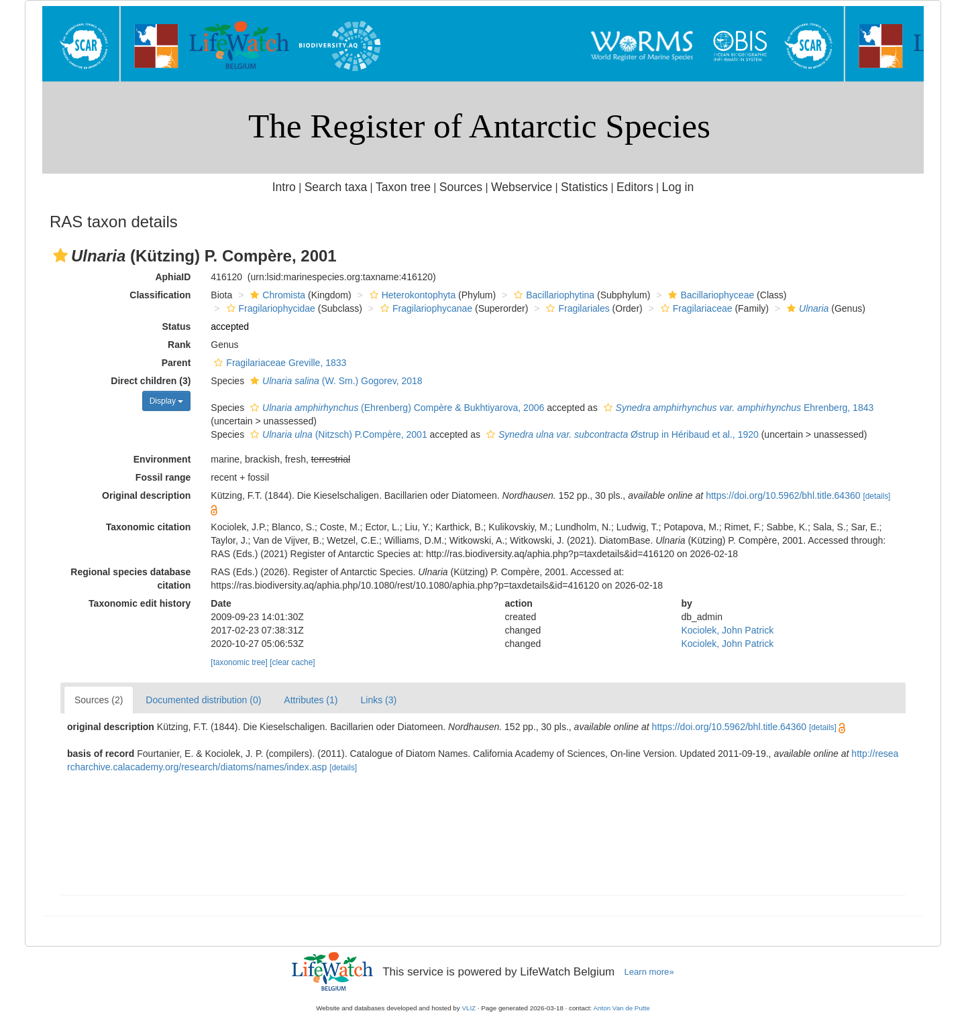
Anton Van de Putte (622, 1008)
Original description (146, 495)
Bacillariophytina (552, 295)
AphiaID (173, 277)
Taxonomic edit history (140, 603)
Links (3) (378, 700)
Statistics (584, 187)
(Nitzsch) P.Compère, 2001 (337, 434)
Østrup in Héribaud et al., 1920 (621, 434)
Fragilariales (576, 308)
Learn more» (649, 972)
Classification (160, 295)
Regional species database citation (130, 579)
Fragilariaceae (695, 308)
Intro (284, 187)
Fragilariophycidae (269, 308)
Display (167, 401)
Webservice (521, 187)
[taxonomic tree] (239, 662)
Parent (176, 362)
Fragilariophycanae (424, 308)
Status (176, 326)
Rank (179, 344)
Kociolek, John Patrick (727, 630)
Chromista (276, 295)
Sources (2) (98, 700)
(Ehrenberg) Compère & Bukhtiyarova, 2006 (395, 407)
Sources (460, 187)
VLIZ (469, 1008)
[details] (876, 496)
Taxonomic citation (148, 527)
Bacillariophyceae (709, 295)
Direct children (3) (151, 380)
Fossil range (163, 477)
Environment (162, 459)
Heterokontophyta (411, 295)
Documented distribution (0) (203, 700)
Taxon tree (403, 187)
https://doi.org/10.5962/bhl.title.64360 (783, 495)
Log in (677, 187)
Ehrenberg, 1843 (737, 407)
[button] (60, 255)
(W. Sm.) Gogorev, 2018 (335, 380)
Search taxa (336, 187)
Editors (634, 187)
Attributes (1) (310, 700)
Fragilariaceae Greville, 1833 (278, 362)
